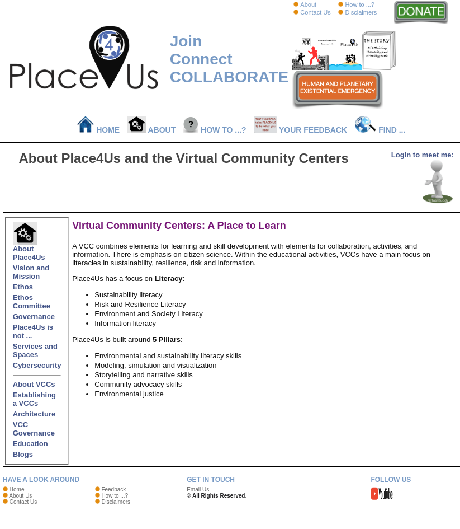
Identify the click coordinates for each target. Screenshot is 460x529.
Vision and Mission (31, 272)
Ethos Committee (31, 301)
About (308, 4)
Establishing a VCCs (34, 399)
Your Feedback (301, 129)
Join (186, 41)
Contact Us (315, 12)
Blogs (23, 454)
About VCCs (34, 384)
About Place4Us (29, 249)
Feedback (113, 489)
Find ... (380, 129)
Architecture (34, 414)
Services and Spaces (35, 350)
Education (30, 443)
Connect (201, 59)
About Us (20, 496)
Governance (34, 316)
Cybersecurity (37, 365)
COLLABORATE (229, 77)
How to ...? (359, 4)
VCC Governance (34, 428)
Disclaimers (361, 12)
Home (98, 129)
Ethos (23, 287)
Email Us (198, 489)
